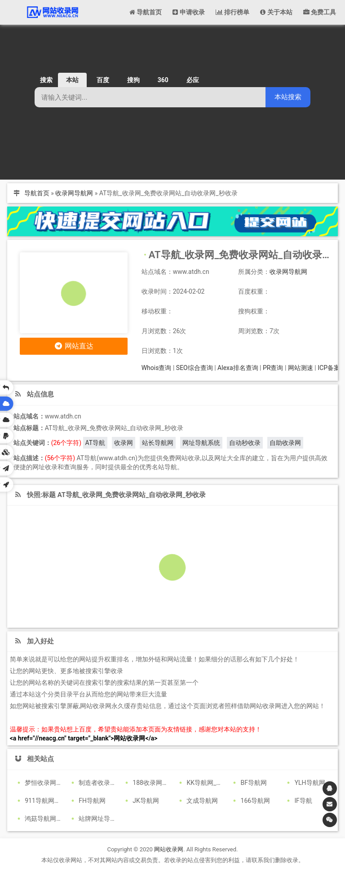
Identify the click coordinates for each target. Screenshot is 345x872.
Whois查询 (157, 367)
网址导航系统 (201, 442)
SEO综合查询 (194, 367)
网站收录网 (168, 849)
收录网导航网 (74, 193)
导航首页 (36, 193)
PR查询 (273, 367)
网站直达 (73, 346)
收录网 (123, 442)
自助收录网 (285, 442)
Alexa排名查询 (237, 367)
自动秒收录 (245, 442)
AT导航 (95, 442)
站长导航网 (157, 442)
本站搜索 (287, 97)
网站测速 (300, 367)
